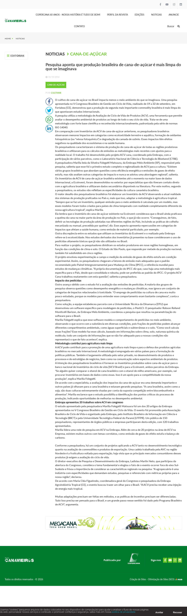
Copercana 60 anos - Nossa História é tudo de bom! (68, 14)
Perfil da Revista (117, 14)
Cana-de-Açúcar (88, 53)
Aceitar (159, 613)
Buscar (173, 26)
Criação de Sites (138, 579)
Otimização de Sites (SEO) (161, 579)
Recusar (177, 613)
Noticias (156, 14)
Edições (139, 14)
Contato (79, 26)
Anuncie (174, 14)
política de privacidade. (123, 612)
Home (8, 38)
